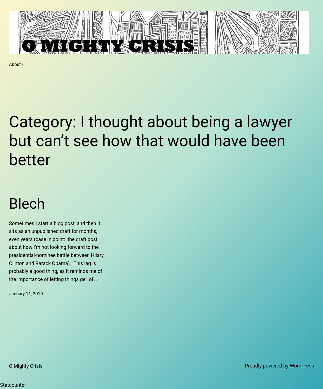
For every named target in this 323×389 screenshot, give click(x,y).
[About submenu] (23, 64)
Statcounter (13, 385)
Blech (27, 203)
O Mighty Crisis (26, 366)
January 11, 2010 (26, 293)
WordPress (302, 366)
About (15, 64)
